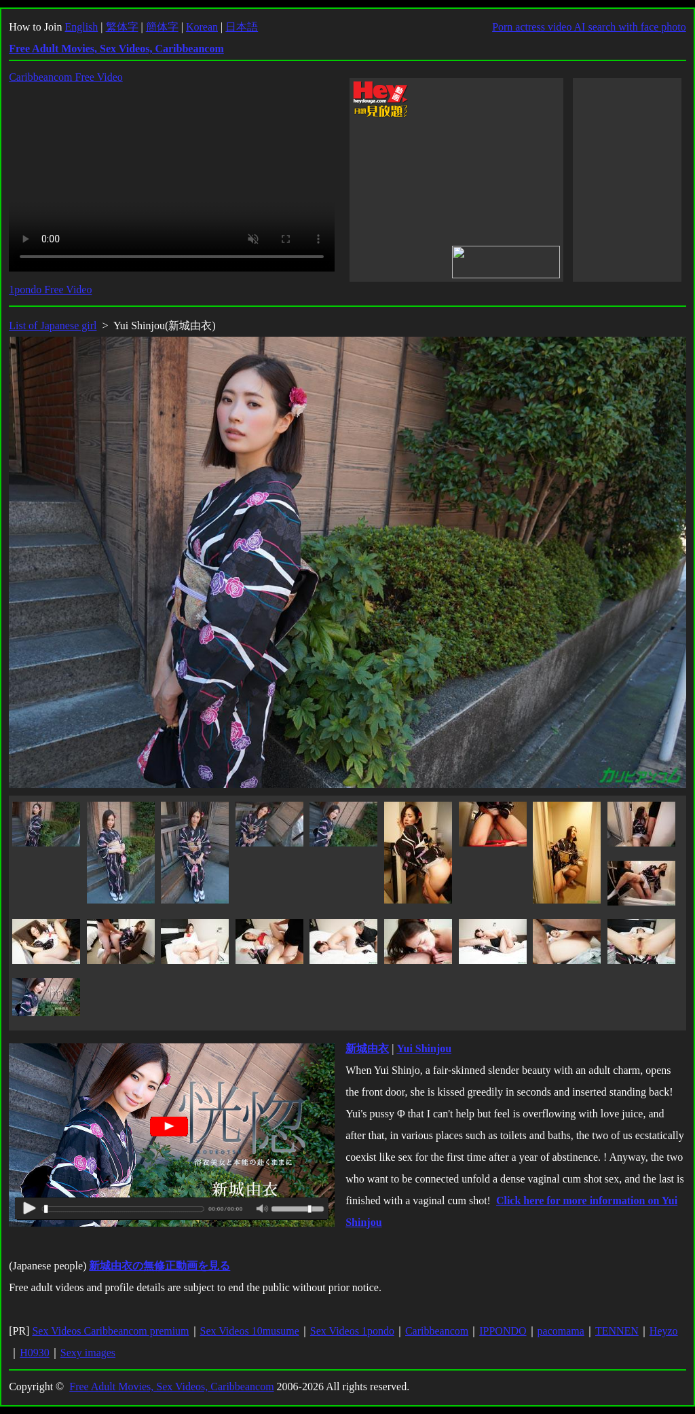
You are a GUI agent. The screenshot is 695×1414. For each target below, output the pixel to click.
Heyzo (664, 1331)
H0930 (35, 1352)
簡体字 (162, 27)
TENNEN (617, 1331)
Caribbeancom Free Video (66, 77)
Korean (202, 27)
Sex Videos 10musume (249, 1331)
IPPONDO (502, 1331)
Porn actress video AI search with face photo (589, 27)
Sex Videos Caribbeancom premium (110, 1331)
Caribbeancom (436, 1331)
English (81, 27)
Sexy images (87, 1352)
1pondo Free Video (50, 289)
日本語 (241, 27)
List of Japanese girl (52, 325)
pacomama (561, 1331)
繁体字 (122, 27)
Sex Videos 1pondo (352, 1331)
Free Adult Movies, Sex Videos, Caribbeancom (171, 1386)
